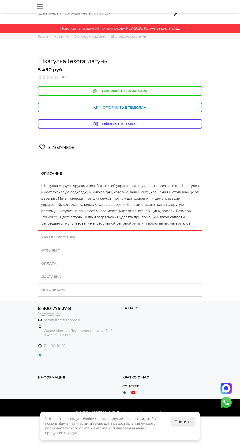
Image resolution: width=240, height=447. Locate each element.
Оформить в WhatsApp (120, 91)
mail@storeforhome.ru (62, 320)
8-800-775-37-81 (55, 308)
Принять (182, 422)
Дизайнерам (50, 13)
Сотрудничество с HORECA (87, 13)
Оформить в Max (120, 124)
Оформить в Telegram (120, 107)
